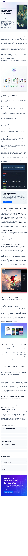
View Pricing (17, 492)
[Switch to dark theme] (25, 1)
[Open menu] (26, 1)
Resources (4, 6)
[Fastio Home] (3, 1)
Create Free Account (7, 201)
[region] (14, 352)
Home (2, 6)
